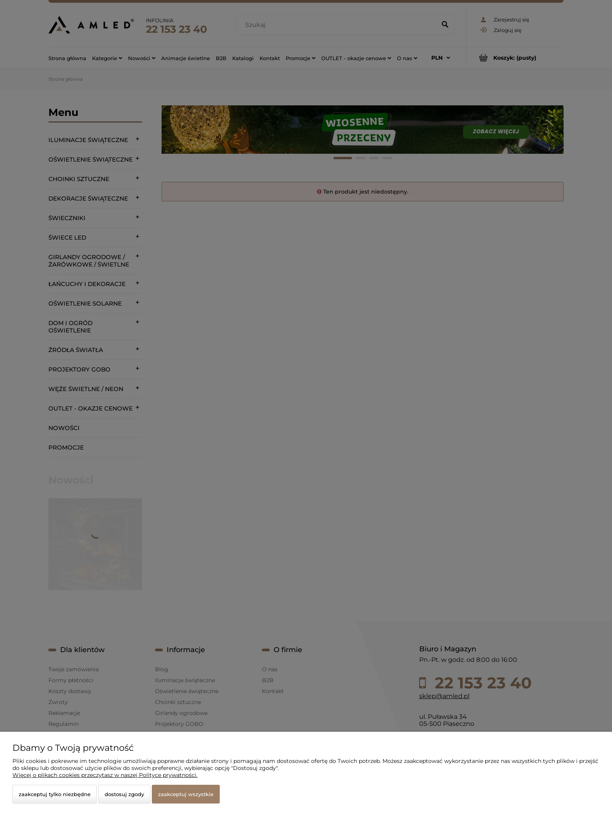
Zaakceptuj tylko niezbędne (55, 794)
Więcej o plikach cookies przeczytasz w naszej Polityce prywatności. (104, 775)
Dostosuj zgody (124, 794)
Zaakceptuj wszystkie (185, 794)
